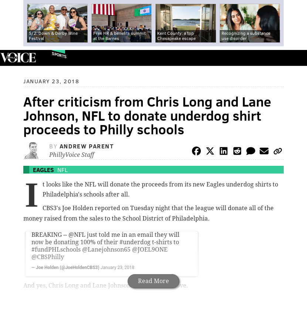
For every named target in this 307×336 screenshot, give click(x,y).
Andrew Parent (87, 146)
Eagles (43, 170)
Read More (153, 281)
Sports (59, 55)
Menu (295, 58)
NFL (62, 170)
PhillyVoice (18, 57)
